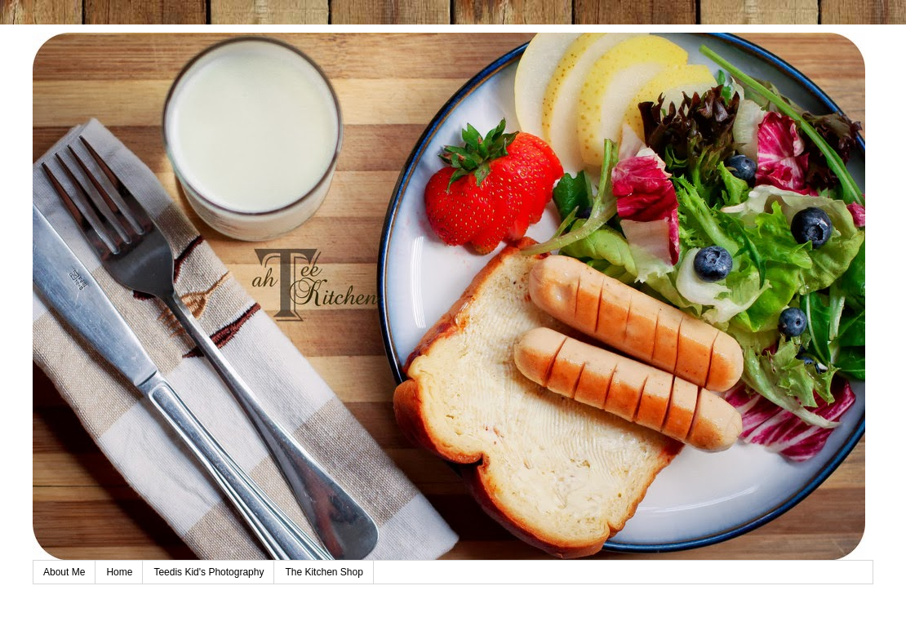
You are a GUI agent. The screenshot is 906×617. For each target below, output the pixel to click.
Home (119, 572)
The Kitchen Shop (323, 572)
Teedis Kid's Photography (208, 572)
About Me (64, 572)
